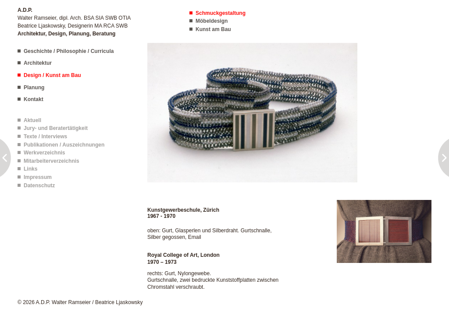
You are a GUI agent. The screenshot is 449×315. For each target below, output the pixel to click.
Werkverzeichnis (44, 153)
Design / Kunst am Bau (52, 75)
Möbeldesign (212, 21)
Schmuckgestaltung (221, 13)
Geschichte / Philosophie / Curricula (69, 51)
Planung (34, 87)
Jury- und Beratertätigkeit (56, 128)
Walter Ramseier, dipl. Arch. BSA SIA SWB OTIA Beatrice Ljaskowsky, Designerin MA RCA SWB (74, 22)
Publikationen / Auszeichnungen (64, 145)
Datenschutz (39, 185)
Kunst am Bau (213, 29)
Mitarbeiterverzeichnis (51, 161)
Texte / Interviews (45, 136)
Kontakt (33, 99)
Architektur (38, 63)
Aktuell (32, 120)
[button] (252, 112)
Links (30, 169)
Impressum (38, 177)
